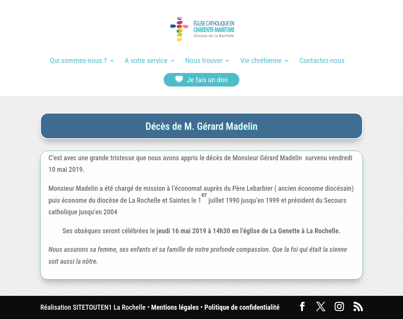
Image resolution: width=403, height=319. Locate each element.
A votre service (146, 61)
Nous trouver (203, 61)
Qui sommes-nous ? (78, 61)
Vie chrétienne (260, 61)
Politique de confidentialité (242, 307)
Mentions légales (175, 307)
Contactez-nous (322, 61)
